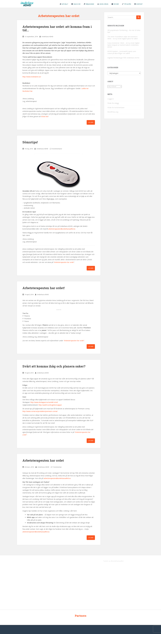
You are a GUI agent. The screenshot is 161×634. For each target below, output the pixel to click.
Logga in (110, 99)
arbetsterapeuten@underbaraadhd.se (61, 229)
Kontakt (138, 4)
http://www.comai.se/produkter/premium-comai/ (40, 411)
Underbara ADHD (47, 37)
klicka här (44, 116)
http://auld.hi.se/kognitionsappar (50, 405)
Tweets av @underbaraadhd (113, 561)
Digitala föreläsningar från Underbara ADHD (123, 58)
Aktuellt (64, 4)
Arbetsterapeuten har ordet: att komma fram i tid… (57, 28)
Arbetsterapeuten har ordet (64, 262)
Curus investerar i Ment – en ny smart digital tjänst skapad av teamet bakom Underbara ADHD (123, 45)
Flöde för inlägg (113, 103)
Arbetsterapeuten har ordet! (43, 288)
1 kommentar (57, 467)
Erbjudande (89, 4)
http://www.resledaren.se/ (31, 77)
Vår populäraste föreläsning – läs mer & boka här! (123, 31)
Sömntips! (30, 142)
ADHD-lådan (102, 4)
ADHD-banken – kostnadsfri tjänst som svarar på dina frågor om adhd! (121, 52)
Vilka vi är (75, 4)
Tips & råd (126, 4)
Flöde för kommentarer (115, 107)
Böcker (115, 4)
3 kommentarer (57, 149)
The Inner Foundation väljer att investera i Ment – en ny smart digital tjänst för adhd (122, 38)
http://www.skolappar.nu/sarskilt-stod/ (44, 402)
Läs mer (90, 122)
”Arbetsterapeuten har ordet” (74, 341)
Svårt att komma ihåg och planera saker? (53, 366)
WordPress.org (112, 112)
